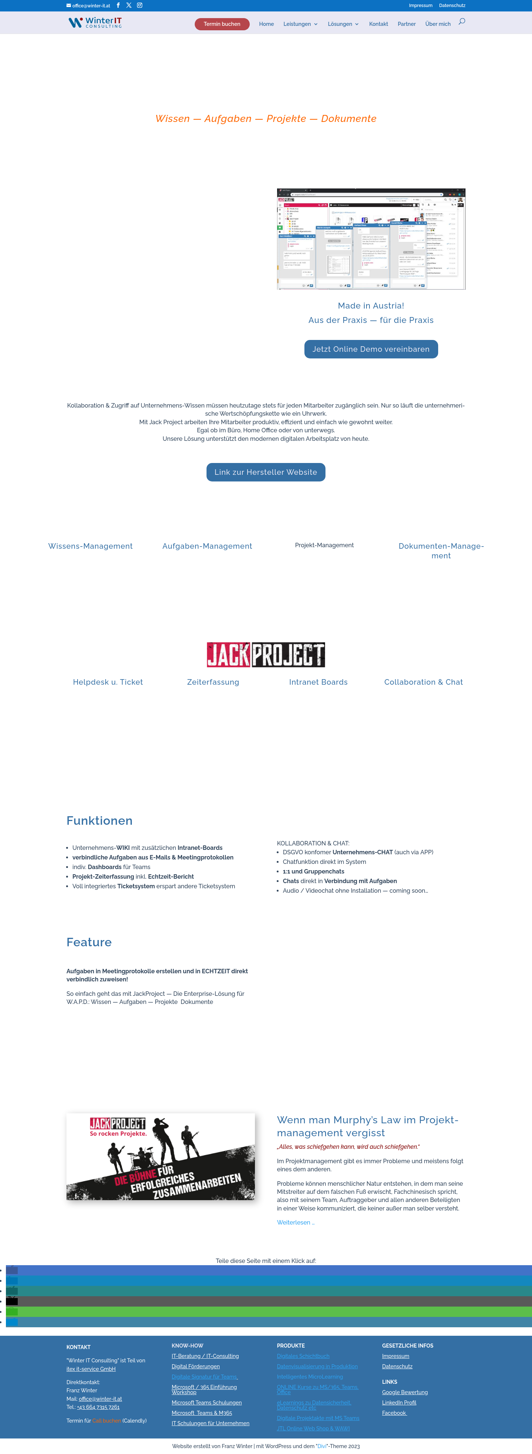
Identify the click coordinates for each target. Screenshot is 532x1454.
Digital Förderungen (196, 1366)
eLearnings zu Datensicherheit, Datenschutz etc (314, 1405)
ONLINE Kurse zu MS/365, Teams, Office (318, 1389)
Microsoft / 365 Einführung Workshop (204, 1389)
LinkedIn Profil (399, 1403)
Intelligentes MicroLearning (310, 1377)
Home (266, 24)
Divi (321, 1446)
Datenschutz (397, 1366)
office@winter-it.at (100, 1399)
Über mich (438, 24)
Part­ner (407, 24)
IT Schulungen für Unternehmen (210, 1423)
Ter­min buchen (222, 24)
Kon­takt (378, 24)
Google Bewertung (405, 1392)
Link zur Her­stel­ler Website (266, 472)
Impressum (395, 1356)
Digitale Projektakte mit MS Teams (318, 1418)
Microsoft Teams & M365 (202, 1413)
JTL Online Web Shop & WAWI (313, 1428)
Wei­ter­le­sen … (296, 1222)
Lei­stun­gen (297, 24)
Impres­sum (421, 5)
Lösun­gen (340, 24)
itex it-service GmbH (91, 1369)
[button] (12, 1270)
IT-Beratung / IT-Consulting (205, 1356)
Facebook (394, 1413)
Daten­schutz (452, 5)
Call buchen (106, 1421)
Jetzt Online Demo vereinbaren (371, 349)
